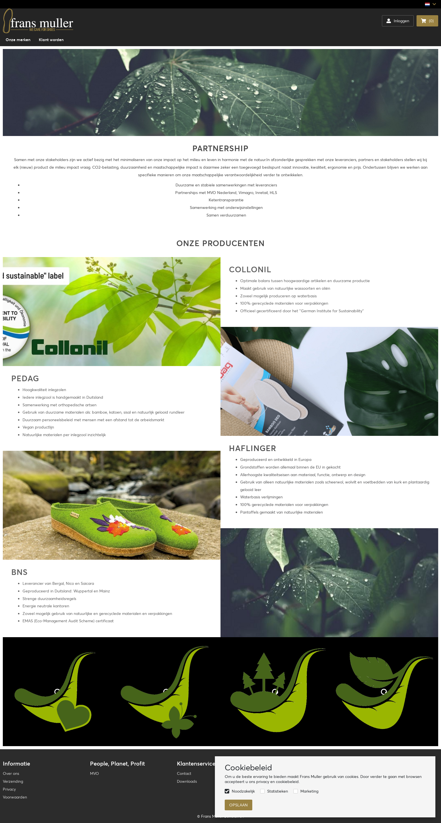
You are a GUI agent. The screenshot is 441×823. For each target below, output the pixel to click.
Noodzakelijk (243, 791)
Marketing (309, 791)
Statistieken (277, 791)
